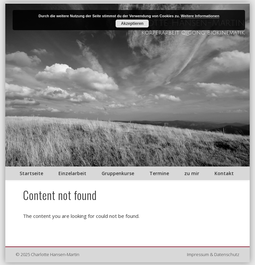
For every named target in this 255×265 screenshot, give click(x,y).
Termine (159, 173)
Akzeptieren (132, 23)
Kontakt (224, 173)
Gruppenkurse (118, 173)
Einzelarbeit (72, 173)
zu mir (191, 173)
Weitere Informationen (200, 16)
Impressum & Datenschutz (213, 254)
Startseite (31, 173)
